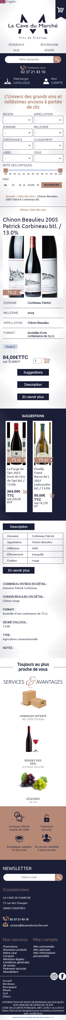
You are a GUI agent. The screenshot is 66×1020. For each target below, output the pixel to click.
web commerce (44, 1017)
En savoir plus (33, 397)
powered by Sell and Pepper (22, 1017)
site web (36, 1017)
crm (52, 1017)
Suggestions (33, 372)
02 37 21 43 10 (19, 919)
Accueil (10, 196)
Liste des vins (26, 196)
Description (33, 385)
